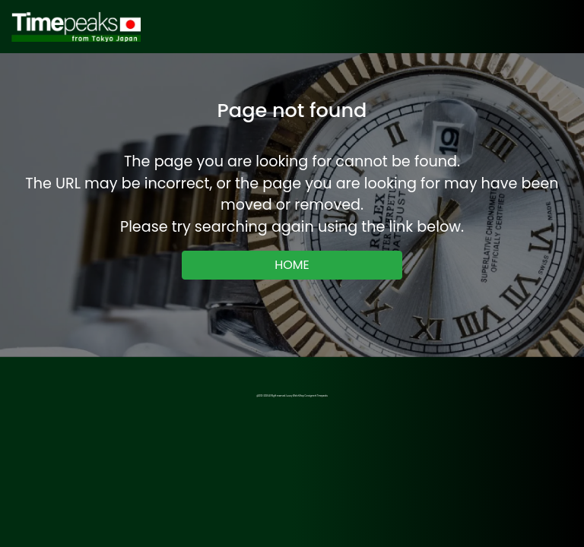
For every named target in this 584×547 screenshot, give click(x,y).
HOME (292, 265)
